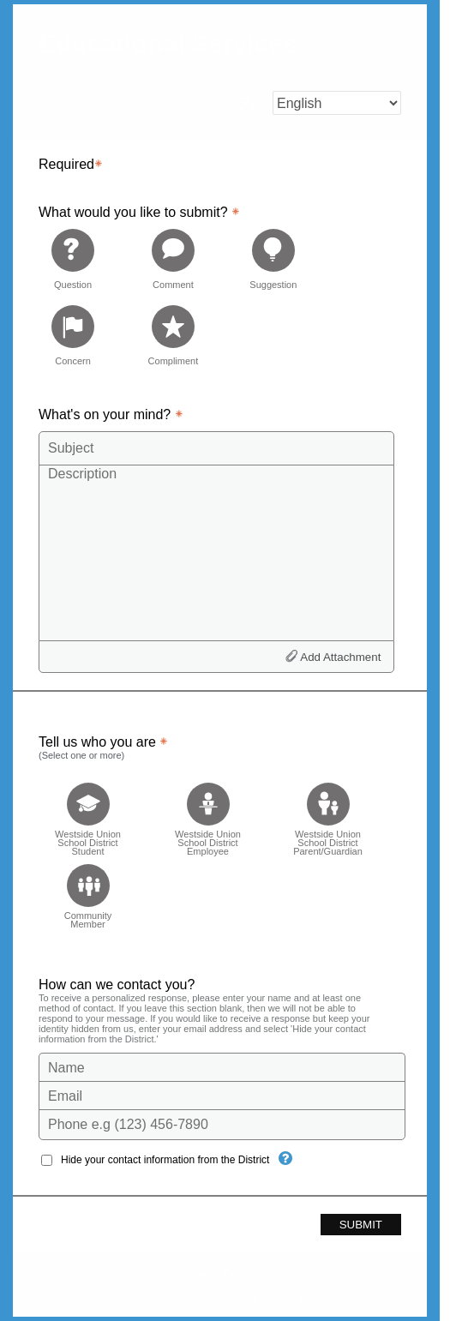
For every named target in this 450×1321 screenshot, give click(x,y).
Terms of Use (203, 1300)
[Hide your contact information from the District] (285, 1158)
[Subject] (216, 448)
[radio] (73, 258)
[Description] (216, 552)
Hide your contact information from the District (165, 1160)
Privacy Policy (294, 1300)
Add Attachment (340, 657)
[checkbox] (88, 814)
